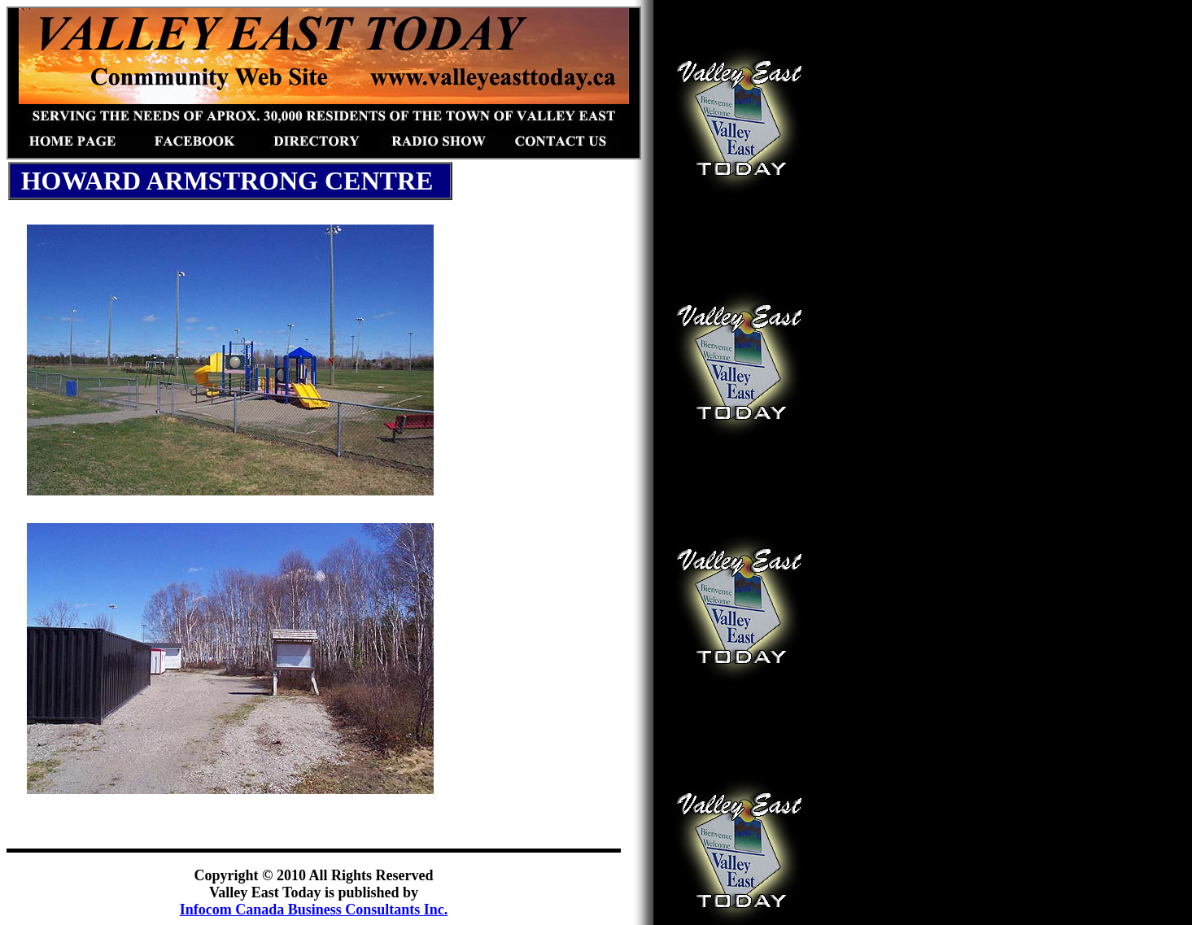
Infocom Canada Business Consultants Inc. (314, 909)
